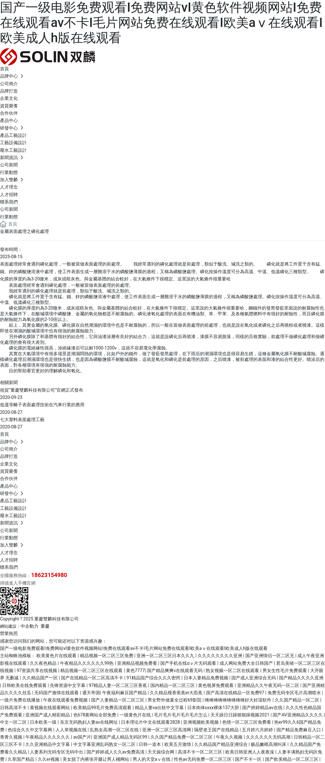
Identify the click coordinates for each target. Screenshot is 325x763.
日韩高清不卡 (14, 707)
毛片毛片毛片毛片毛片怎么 (181, 714)
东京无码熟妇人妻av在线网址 (89, 722)
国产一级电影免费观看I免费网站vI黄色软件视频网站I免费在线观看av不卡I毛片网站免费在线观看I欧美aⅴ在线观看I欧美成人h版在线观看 (161, 22)
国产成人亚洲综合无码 (254, 677)
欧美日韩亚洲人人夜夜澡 (250, 751)
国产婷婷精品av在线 (262, 707)
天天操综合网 (161, 751)
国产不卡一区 (248, 759)
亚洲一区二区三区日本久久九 (165, 655)
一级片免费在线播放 (20, 699)
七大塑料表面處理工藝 (22, 419)
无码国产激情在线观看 (57, 692)
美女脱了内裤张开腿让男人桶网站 (96, 759)
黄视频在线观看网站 (50, 707)
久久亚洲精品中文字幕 (48, 744)
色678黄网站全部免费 (95, 714)
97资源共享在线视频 (37, 670)
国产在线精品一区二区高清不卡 (92, 677)
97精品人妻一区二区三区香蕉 (118, 685)
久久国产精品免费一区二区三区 (182, 737)
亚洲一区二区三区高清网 (167, 729)
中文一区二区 (14, 722)
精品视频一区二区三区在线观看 (91, 670)
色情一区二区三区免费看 (247, 722)
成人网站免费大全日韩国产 (247, 663)
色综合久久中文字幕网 (30, 729)
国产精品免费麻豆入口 (299, 729)
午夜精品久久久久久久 (48, 737)
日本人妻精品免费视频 (206, 677)
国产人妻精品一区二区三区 (118, 699)
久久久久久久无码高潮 (268, 737)
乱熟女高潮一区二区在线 (115, 729)
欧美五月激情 (178, 744)
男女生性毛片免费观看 (285, 670)
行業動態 (9, 216)
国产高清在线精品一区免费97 (235, 692)
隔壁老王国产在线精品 (217, 729)
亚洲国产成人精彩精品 (48, 714)
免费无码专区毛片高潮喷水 (295, 692)
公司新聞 (9, 209)
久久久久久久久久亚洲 (220, 655)
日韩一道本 (150, 744)
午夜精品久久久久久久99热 (87, 663)
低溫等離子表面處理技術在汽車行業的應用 (42, 404)
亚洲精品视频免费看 (137, 663)
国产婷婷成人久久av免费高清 (116, 751)
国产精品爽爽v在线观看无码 (175, 670)
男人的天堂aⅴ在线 (152, 759)
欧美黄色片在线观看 (56, 655)
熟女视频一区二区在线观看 (233, 670)
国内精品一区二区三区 (173, 685)
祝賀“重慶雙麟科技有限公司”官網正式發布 (41, 390)
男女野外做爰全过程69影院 (175, 699)
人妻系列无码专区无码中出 (57, 751)
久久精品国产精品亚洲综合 (221, 744)
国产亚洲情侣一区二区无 (270, 655)
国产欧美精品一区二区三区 (292, 759)
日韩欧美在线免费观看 (25, 685)
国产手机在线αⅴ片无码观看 (188, 663)
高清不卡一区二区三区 (200, 751)
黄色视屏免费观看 (216, 685)
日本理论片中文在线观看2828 (151, 722)
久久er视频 (49, 759)
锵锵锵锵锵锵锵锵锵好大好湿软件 (238, 699)
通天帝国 (91, 692)
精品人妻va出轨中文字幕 (160, 707)
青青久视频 (11, 737)
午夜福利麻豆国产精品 (125, 692)
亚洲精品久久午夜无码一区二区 (268, 685)
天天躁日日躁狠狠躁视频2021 (240, 714)
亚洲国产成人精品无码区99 (120, 737)
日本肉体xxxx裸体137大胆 (213, 707)
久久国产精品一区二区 (297, 699)
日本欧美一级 (43, 722)
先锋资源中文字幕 (68, 685)
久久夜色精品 (43, 663)
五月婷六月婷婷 (258, 729)
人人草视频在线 (72, 729)
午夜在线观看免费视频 (66, 699)
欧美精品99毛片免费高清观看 (103, 707)
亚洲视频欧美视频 (201, 722)
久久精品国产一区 (40, 677)
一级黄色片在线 (136, 714)
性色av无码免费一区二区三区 (203, 759)
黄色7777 (135, 670)
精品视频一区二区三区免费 (107, 655)
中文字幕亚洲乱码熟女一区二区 (104, 744)
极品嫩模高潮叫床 (269, 744)
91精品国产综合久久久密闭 (154, 677)
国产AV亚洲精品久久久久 (298, 714)
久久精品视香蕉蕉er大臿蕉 (177, 692)
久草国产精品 (21, 759)
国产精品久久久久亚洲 (301, 677)
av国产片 (82, 737)
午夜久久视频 (229, 737)
